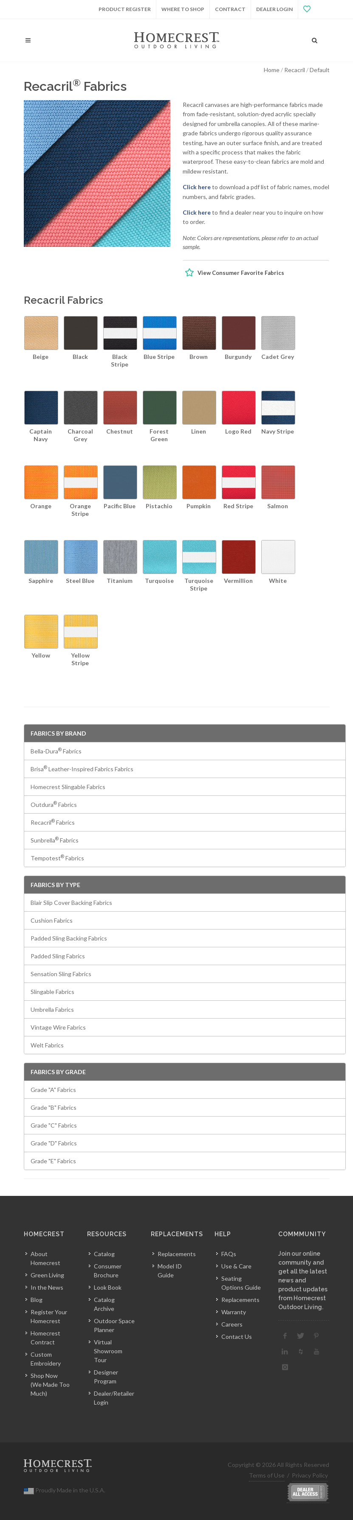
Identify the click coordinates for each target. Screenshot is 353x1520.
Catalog (104, 1253)
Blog (36, 1299)
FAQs (228, 1253)
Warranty (233, 1312)
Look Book (107, 1287)
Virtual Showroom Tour (108, 1350)
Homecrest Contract (45, 1338)
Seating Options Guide (241, 1283)
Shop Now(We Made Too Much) (50, 1384)
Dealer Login (274, 9)
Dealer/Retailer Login (114, 1398)
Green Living (47, 1275)
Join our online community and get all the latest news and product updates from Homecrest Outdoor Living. (303, 1280)
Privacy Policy (310, 1475)
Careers (232, 1324)
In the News (47, 1287)
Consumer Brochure (107, 1270)
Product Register (125, 9)
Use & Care (236, 1266)
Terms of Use (267, 1475)
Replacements (177, 1253)
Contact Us (236, 1336)
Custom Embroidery (46, 1359)
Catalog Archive (104, 1304)
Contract (230, 9)
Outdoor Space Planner (114, 1325)
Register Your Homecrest (49, 1316)
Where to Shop (182, 9)
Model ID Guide (170, 1270)
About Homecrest (45, 1258)
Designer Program (106, 1377)
